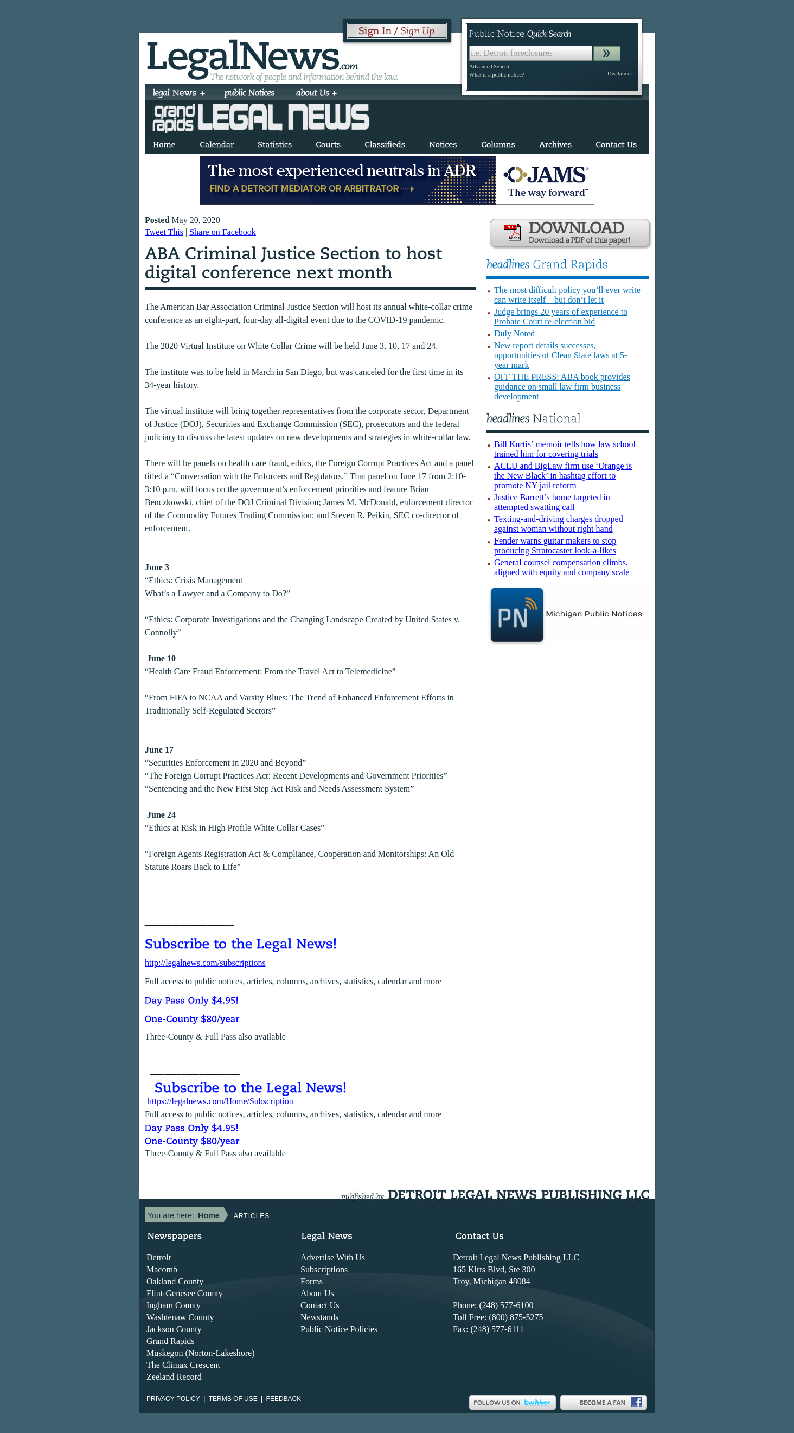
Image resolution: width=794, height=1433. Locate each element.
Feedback (284, 1399)
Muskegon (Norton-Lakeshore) (200, 1353)
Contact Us (320, 1305)
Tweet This (164, 232)
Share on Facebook (222, 232)
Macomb (161, 1269)
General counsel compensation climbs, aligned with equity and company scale (561, 567)
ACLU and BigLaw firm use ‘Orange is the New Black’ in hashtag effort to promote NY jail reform (563, 475)
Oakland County (174, 1281)
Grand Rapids (170, 1341)
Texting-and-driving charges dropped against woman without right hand (558, 523)
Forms (311, 1281)
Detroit (158, 1257)
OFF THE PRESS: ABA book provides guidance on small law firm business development (562, 386)
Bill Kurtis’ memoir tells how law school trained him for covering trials (565, 449)
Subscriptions (324, 1269)
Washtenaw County (180, 1317)
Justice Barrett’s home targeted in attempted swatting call (552, 502)
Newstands (319, 1317)
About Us (317, 1293)
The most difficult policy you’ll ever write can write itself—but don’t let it (567, 294)
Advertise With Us (332, 1257)
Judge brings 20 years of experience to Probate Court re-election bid (560, 316)
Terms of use (233, 1399)
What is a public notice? (496, 75)
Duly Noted (514, 333)
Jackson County (174, 1329)
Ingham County (173, 1305)
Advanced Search (489, 66)
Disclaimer (619, 74)
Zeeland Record (174, 1376)
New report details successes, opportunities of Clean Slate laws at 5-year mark (560, 355)
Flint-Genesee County (184, 1293)
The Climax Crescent (183, 1365)
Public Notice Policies (338, 1329)
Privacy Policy (173, 1399)
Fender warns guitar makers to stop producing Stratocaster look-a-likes (555, 545)
